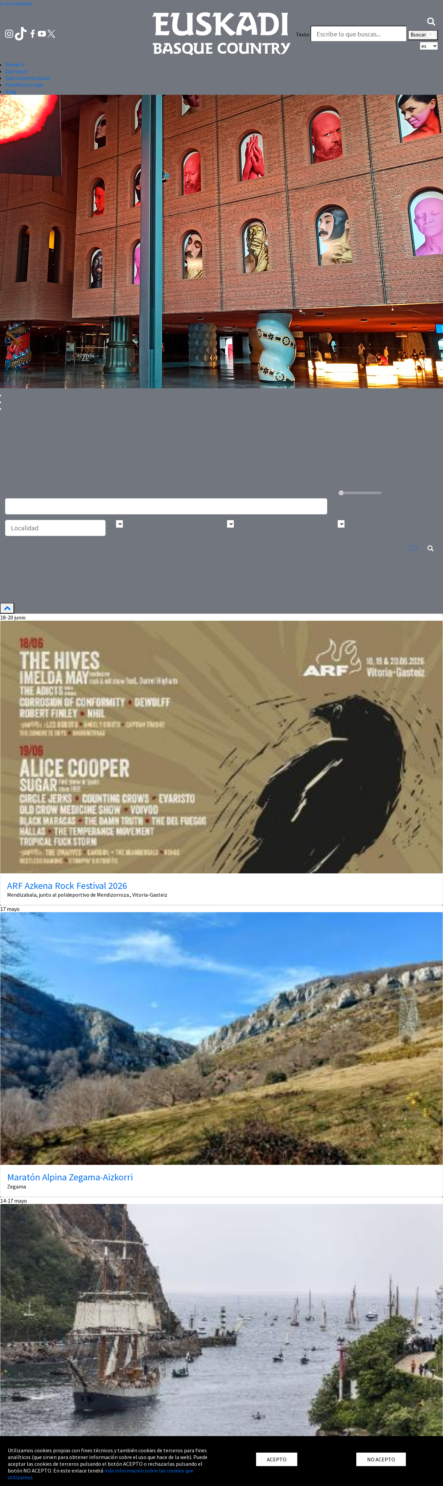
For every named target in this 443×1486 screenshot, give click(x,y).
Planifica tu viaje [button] (24, 84)
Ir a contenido (16, 3)
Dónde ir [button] (14, 64)
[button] (431, 21)
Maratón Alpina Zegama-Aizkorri (70, 1177)
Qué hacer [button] (16, 71)
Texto (302, 34)
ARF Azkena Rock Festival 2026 (67, 885)
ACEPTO (276, 1459)
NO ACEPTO (381, 1459)
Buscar (423, 35)
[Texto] (358, 34)
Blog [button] (10, 91)
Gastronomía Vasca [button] (27, 78)
